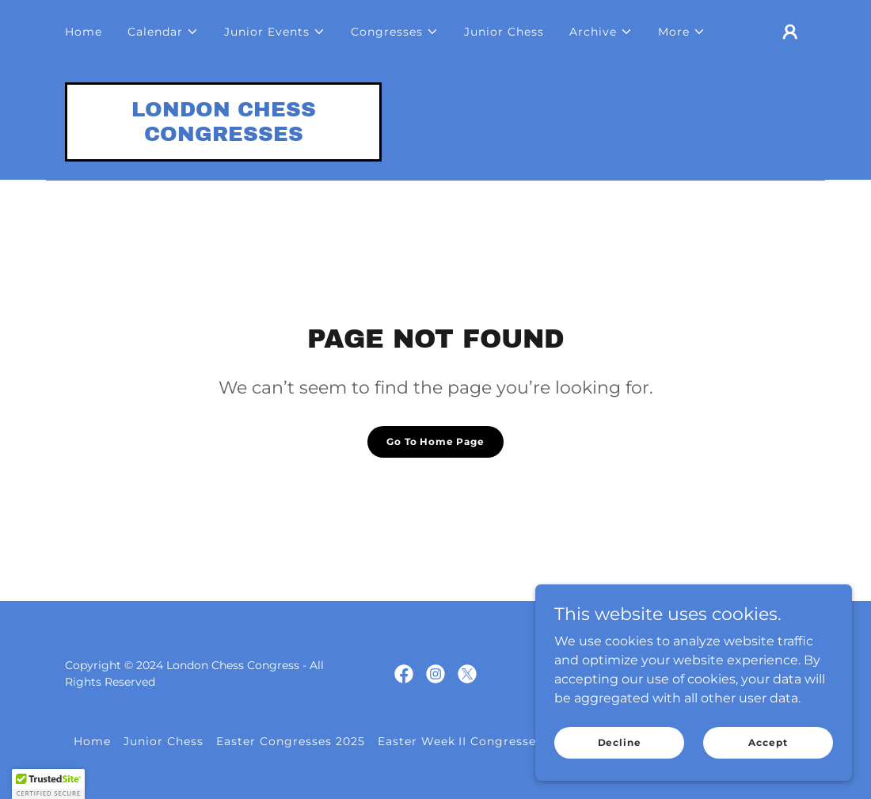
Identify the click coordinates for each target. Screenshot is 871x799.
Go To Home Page (435, 441)
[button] (163, 31)
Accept (767, 742)
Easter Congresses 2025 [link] (290, 741)
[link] (223, 136)
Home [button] (92, 741)
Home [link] (83, 32)
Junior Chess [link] (504, 32)
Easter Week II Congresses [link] (460, 741)
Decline (619, 742)
